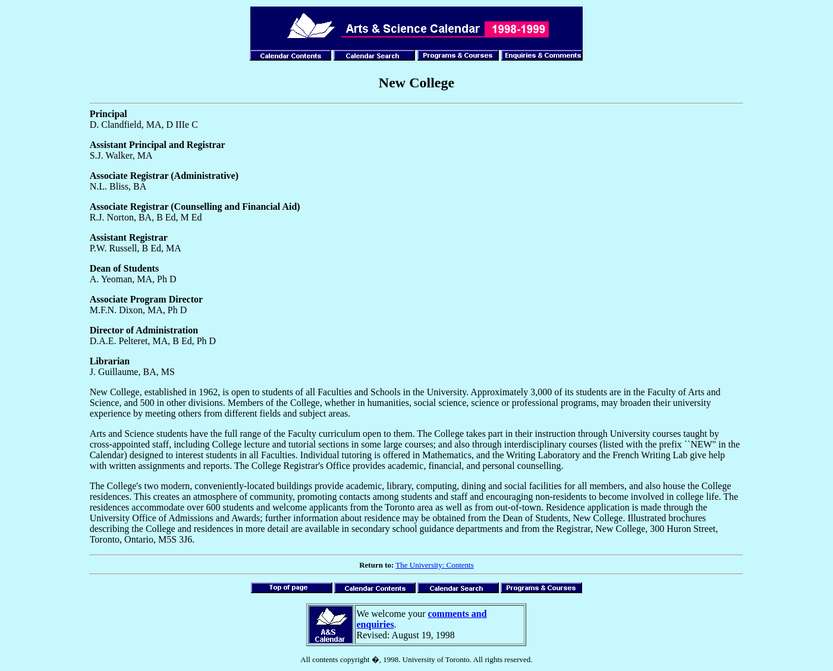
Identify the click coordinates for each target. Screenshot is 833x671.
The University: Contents (434, 564)
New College (416, 82)
